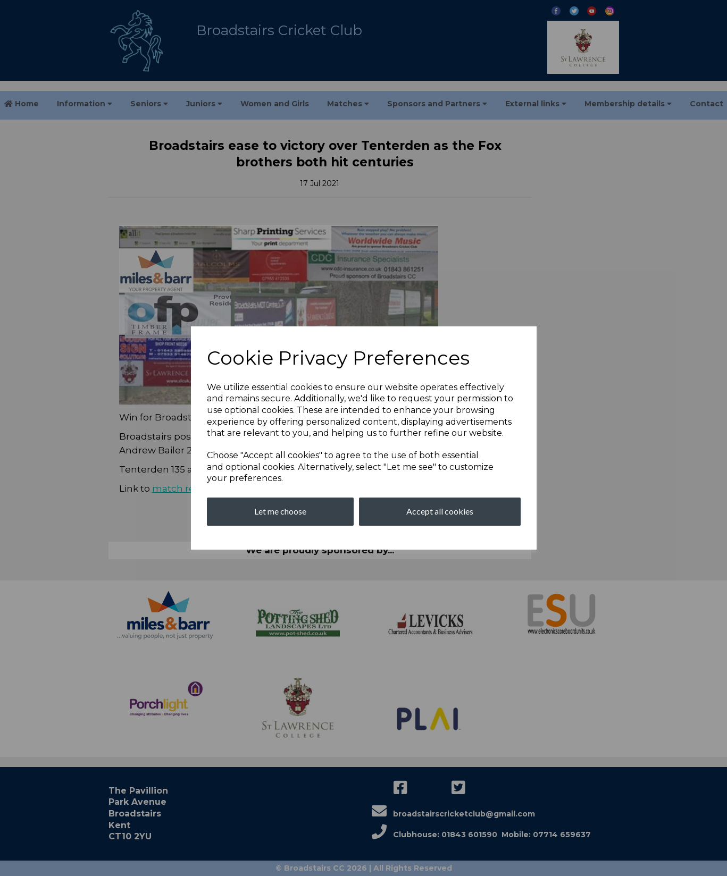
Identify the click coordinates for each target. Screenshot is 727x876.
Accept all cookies (439, 511)
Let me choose (280, 511)
